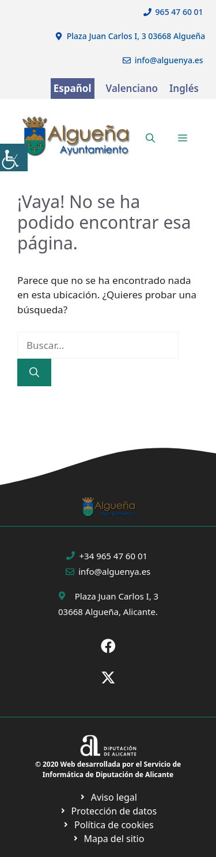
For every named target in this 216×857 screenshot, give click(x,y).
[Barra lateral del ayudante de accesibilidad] (14, 157)
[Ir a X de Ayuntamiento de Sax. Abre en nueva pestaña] (108, 678)
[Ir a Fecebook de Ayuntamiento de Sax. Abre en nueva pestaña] (108, 646)
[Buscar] (34, 372)
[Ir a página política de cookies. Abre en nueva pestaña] (108, 811)
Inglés (184, 88)
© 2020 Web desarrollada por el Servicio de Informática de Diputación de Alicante (108, 769)
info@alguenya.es (169, 60)
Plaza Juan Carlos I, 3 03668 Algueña (136, 35)
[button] (150, 138)
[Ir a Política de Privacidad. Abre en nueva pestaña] (108, 797)
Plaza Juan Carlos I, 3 (116, 596)
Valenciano (132, 88)
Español (73, 88)
